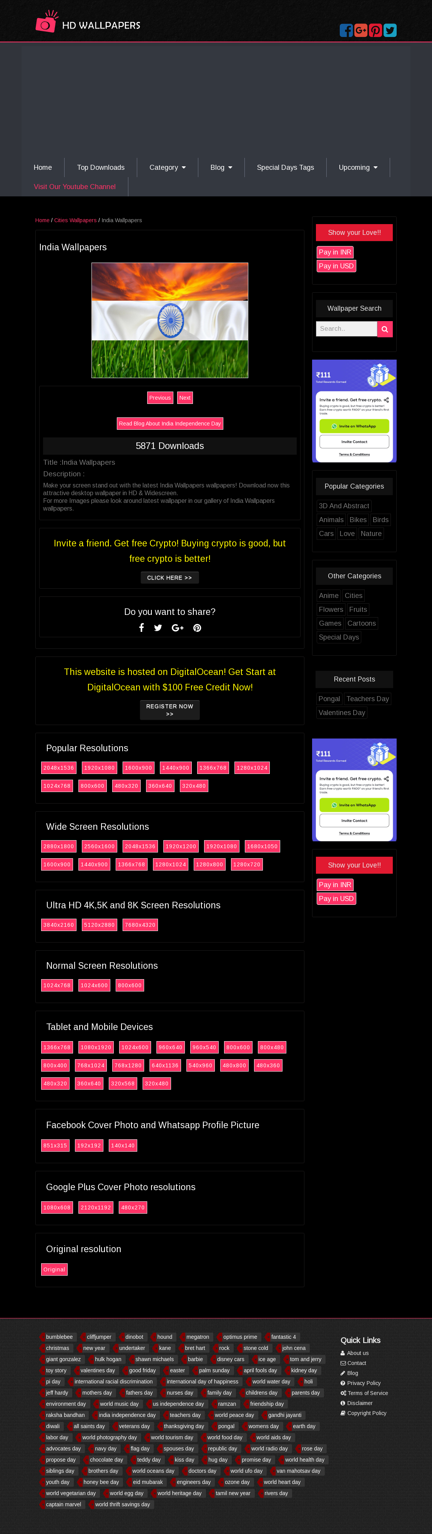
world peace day (234, 1415)
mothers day (97, 1393)
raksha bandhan (65, 1415)
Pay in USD (336, 266)
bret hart (195, 1348)
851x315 (55, 1145)
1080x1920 (96, 1047)
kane (165, 1348)
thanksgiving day (184, 1426)
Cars (326, 534)
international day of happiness (202, 1381)
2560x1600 (99, 846)
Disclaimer (357, 1403)
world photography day (109, 1437)
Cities (353, 596)
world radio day (269, 1448)
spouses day (179, 1448)
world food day (225, 1437)
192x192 (89, 1145)
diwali (53, 1426)
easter (177, 1370)
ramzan (227, 1404)
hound (164, 1337)
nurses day (180, 1393)
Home (43, 167)
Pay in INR (335, 252)
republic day (223, 1448)
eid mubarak (148, 1482)
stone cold (256, 1348)
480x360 (268, 1065)
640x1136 (165, 1065)
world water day (271, 1381)
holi (308, 1381)
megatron (197, 1337)
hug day (218, 1460)
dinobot (134, 1337)
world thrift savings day (122, 1504)
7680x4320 (140, 925)
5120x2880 (99, 925)
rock (224, 1348)
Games (330, 623)
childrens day (262, 1393)
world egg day (126, 1493)
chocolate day (106, 1460)
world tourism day (172, 1437)
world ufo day (247, 1471)
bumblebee (59, 1337)
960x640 (171, 1047)
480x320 (126, 786)
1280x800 (209, 864)
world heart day (282, 1482)
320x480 (194, 786)
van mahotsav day (299, 1471)
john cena (294, 1348)
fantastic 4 (283, 1337)
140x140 (123, 1145)
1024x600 (94, 985)
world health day (304, 1460)
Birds (381, 520)
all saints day (89, 1426)
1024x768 (57, 786)
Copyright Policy (364, 1413)
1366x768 (213, 768)
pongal (226, 1426)
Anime (329, 596)
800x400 (55, 1065)
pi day (53, 1381)
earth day (304, 1426)
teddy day (149, 1460)
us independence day (178, 1404)
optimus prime (240, 1337)
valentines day (98, 1370)
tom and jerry (306, 1359)
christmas (57, 1348)
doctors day (202, 1471)
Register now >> (169, 710)
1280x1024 (252, 768)
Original (54, 1269)
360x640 (160, 786)
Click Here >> (170, 577)
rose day (312, 1448)
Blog (221, 167)
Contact (353, 1363)
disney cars (230, 1359)
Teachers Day (367, 699)
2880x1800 (58, 846)
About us (355, 1353)
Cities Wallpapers (75, 220)
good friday (142, 1370)
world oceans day (153, 1471)
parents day (306, 1393)
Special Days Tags (285, 167)
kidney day (304, 1370)
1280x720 (247, 864)
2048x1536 (58, 768)
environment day (66, 1404)
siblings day (60, 1471)
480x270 (133, 1207)
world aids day (274, 1437)
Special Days (339, 637)
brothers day (103, 1471)
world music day (119, 1404)
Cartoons (361, 623)
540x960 (201, 1065)
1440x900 (175, 768)
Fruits (358, 609)
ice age (267, 1359)
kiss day (184, 1460)
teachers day (185, 1415)
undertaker (132, 1348)
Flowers (331, 609)
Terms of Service (364, 1393)
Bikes (358, 520)
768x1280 (128, 1065)
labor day (57, 1437)
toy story (56, 1370)
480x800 (234, 1065)
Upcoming (358, 167)
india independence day (127, 1415)
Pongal (329, 699)
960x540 (204, 1047)
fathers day (139, 1393)
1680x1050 (262, 846)
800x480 (272, 1047)
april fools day (260, 1370)
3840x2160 (58, 925)
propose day (61, 1460)
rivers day (276, 1493)
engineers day (194, 1482)
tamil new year (233, 1493)
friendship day (267, 1404)
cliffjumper (99, 1337)
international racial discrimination (114, 1381)
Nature (371, 534)
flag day (140, 1448)
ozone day (237, 1482)
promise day (256, 1460)
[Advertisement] (216, 100)
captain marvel (63, 1504)
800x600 (93, 786)
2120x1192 (96, 1207)
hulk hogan (108, 1359)
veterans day (134, 1426)
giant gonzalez (63, 1359)
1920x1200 (181, 846)
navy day (105, 1448)
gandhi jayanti (284, 1415)
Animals (331, 520)
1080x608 (57, 1207)
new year (94, 1348)
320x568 (123, 1083)
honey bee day (101, 1482)
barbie (195, 1359)
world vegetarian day (71, 1493)
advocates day (63, 1448)
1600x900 (138, 768)
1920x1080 (99, 768)
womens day (264, 1426)
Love (347, 534)
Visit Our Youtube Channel (75, 187)
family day (220, 1393)
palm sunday (214, 1370)
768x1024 (91, 1065)
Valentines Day (342, 713)
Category (168, 167)
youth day (58, 1482)
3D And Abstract (344, 506)
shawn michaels (155, 1359)
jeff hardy (57, 1393)
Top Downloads (101, 167)
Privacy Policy (361, 1383)
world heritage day (179, 1493)
